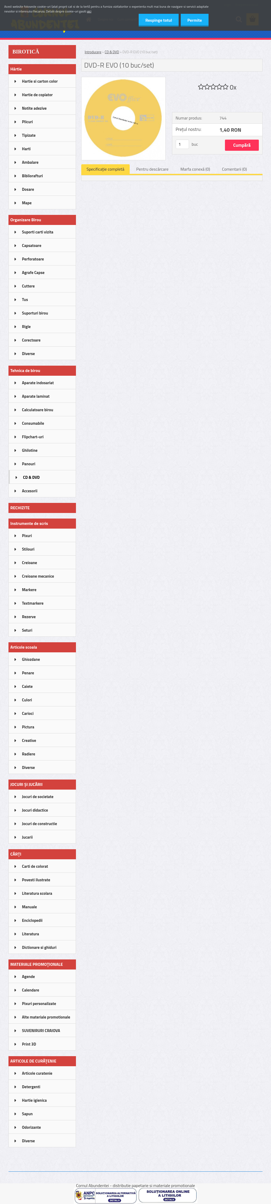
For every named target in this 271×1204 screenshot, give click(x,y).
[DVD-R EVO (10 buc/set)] (123, 79)
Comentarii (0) (234, 169)
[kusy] (182, 144)
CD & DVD (112, 52)
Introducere (93, 52)
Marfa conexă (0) (195, 169)
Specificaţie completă (105, 169)
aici (89, 11)
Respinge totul (158, 20)
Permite (194, 20)
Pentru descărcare (152, 169)
